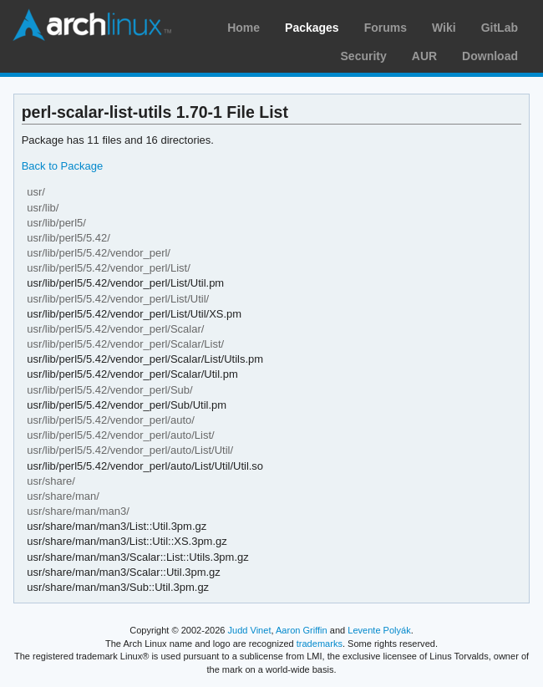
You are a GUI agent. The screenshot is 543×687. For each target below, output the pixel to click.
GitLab (499, 27)
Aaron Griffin (301, 630)
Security (364, 56)
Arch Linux (92, 25)
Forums (385, 27)
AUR (424, 56)
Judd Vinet (250, 630)
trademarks (320, 644)
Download (490, 56)
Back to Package (62, 166)
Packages (312, 27)
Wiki (444, 27)
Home (243, 27)
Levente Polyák (379, 630)
